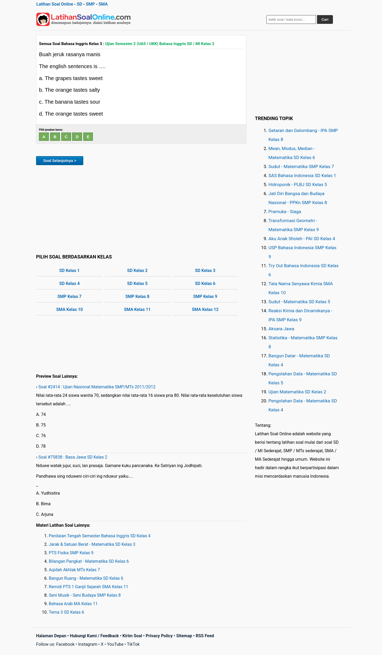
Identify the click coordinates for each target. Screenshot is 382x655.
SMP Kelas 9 (205, 296)
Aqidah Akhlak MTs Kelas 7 (74, 569)
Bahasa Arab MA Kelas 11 (73, 603)
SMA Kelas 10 (69, 309)
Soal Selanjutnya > (59, 161)
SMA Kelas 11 (137, 309)
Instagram (87, 644)
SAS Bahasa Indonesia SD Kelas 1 (302, 175)
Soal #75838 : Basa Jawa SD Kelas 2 (72, 457)
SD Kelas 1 (69, 270)
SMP (90, 4)
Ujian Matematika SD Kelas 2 (297, 391)
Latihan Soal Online (54, 4)
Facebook (65, 644)
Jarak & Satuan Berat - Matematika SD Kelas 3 (92, 544)
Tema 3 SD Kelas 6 (66, 612)
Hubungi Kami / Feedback (94, 635)
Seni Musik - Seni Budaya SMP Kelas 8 (85, 595)
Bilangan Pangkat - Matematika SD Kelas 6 (89, 561)
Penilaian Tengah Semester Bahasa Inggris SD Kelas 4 (99, 535)
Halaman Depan (51, 635)
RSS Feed (205, 635)
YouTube (115, 644)
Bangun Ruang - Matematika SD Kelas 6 (86, 578)
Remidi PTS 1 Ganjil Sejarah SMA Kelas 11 (88, 586)
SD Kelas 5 (137, 283)
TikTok (133, 644)
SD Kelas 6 (205, 283)
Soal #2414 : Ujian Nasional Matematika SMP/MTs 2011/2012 (97, 386)
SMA (103, 4)
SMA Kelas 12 (205, 309)
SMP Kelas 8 (137, 296)
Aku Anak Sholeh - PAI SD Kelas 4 (301, 238)
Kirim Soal (132, 635)
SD (79, 4)
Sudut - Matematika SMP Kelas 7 (301, 166)
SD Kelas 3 (205, 270)
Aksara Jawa (281, 328)
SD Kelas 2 (137, 270)
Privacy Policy (159, 635)
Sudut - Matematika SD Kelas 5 (299, 301)
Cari (325, 19)
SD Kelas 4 (69, 283)
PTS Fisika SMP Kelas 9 (71, 552)
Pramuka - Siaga (284, 211)
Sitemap (184, 635)
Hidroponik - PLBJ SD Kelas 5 (297, 184)
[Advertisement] (141, 209)
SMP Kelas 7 (70, 296)
